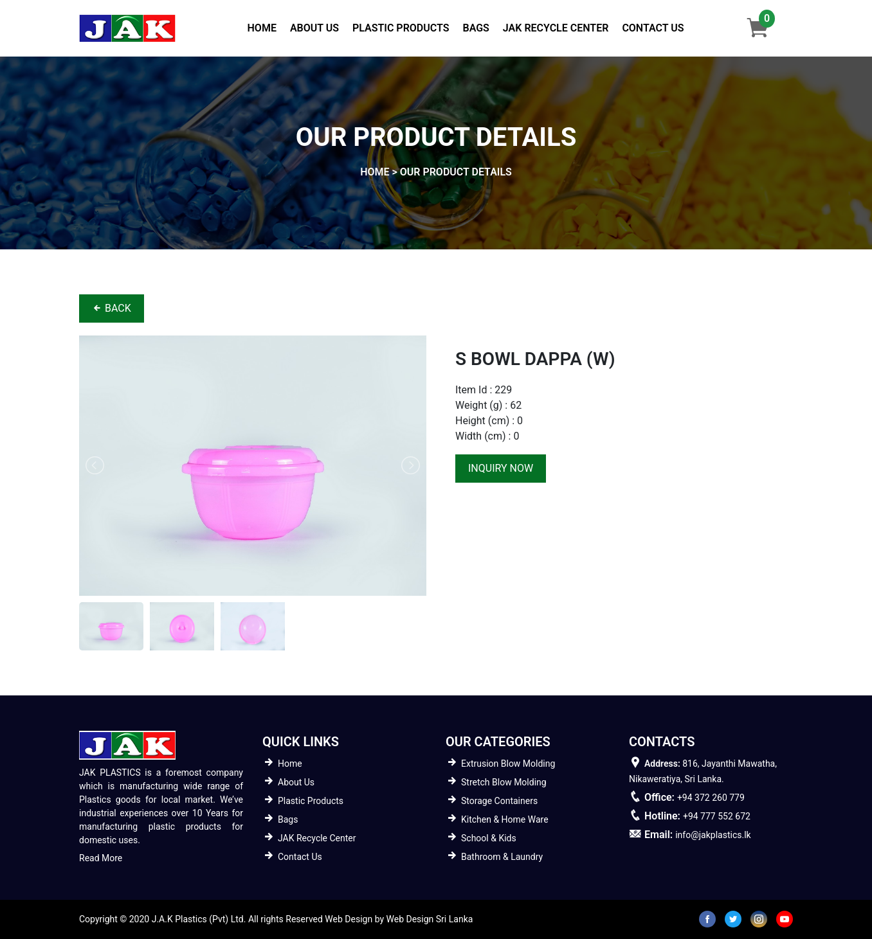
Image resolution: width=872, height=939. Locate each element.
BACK (111, 308)
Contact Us (653, 28)
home (374, 172)
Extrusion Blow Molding (508, 763)
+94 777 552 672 (716, 816)
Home (265, 27)
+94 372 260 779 (711, 797)
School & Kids (488, 838)
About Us (314, 28)
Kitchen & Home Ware (505, 819)
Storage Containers (499, 801)
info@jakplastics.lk (712, 835)
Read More (100, 858)
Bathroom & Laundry (502, 857)
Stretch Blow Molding (504, 782)
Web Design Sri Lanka (429, 919)
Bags (475, 28)
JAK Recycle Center (556, 28)
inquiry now (500, 468)
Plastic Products (400, 28)
